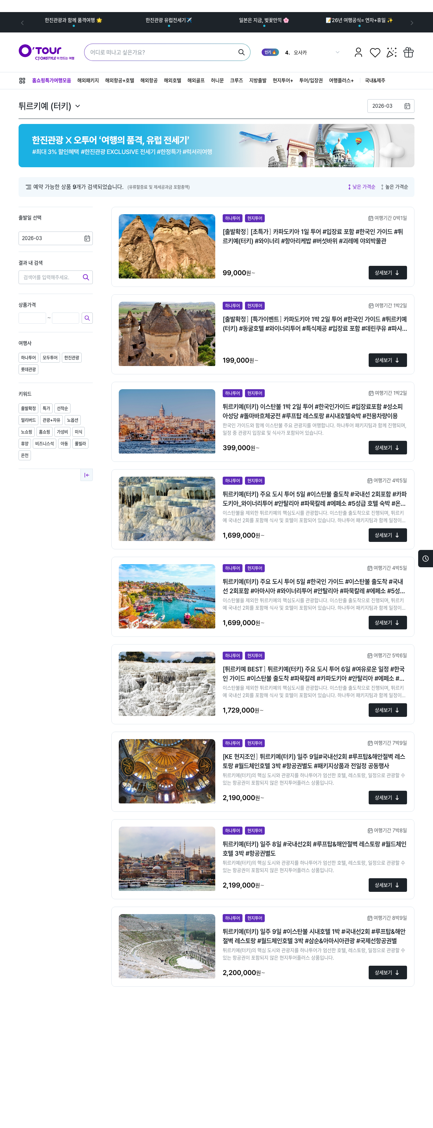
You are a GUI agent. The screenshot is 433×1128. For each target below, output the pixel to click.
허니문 (217, 80)
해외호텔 (172, 80)
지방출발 (258, 80)
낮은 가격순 (360, 187)
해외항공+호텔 (119, 80)
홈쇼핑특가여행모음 (51, 80)
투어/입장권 (311, 80)
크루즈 (236, 80)
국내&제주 (375, 80)
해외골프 (196, 80)
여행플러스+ (341, 80)
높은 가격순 (393, 187)
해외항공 (149, 80)
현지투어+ (283, 80)
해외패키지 (88, 80)
